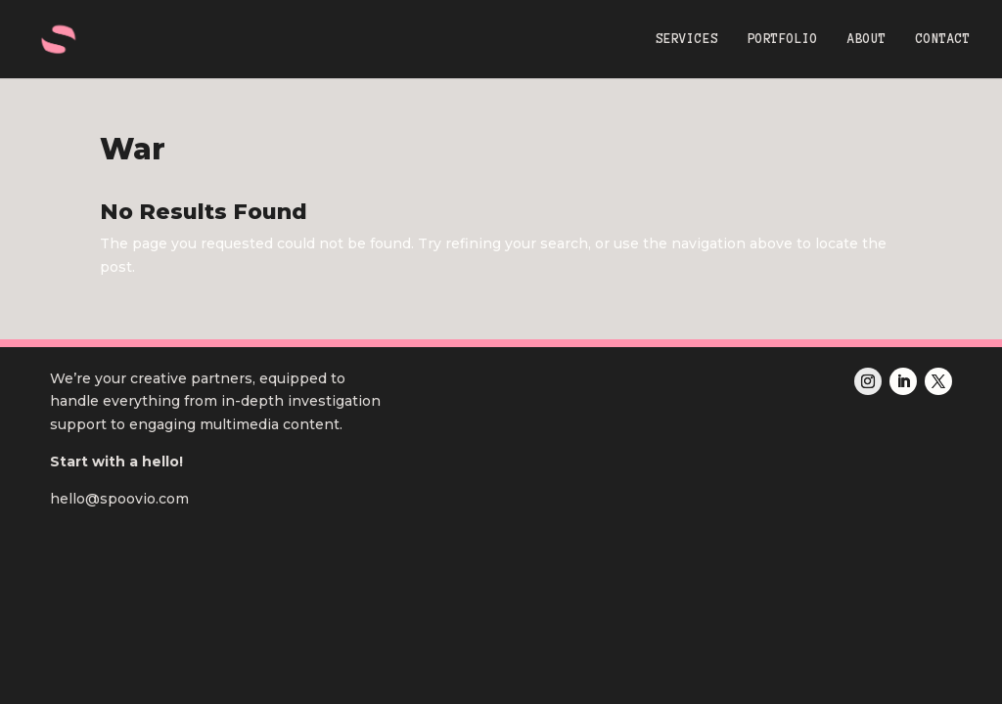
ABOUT (867, 39)
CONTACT (943, 39)
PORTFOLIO (783, 39)
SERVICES (687, 39)
